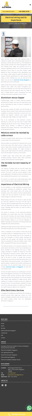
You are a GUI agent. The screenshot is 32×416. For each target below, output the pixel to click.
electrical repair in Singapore (14, 267)
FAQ (2, 335)
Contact (3, 337)
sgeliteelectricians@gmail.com (15, 375)
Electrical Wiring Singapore (8, 357)
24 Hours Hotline (8, 11)
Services (3, 328)
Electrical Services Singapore (8, 330)
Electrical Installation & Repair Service (10, 359)
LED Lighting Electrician (7, 352)
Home (3, 23)
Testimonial (4, 333)
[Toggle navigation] (30, 4)
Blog (6, 23)
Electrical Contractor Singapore (9, 355)
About (2, 326)
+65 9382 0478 (16, 11)
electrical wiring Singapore (21, 80)
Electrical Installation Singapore (9, 350)
